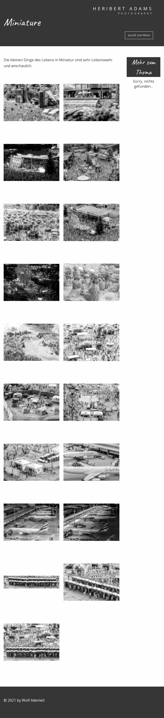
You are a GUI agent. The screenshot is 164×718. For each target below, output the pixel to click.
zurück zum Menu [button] (139, 35)
